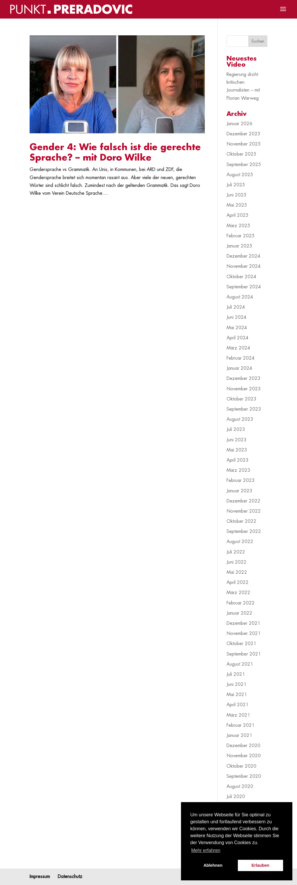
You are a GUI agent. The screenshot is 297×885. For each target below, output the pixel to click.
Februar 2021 (241, 725)
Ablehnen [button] (212, 865)
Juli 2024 (236, 307)
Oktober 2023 (241, 399)
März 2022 (238, 592)
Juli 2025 (236, 185)
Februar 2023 (241, 480)
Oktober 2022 (241, 521)
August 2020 (240, 786)
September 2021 (244, 654)
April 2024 (238, 338)
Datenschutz (70, 876)
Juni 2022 (237, 562)
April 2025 (238, 215)
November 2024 (244, 266)
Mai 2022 (237, 572)
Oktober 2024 (241, 276)
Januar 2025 (239, 246)
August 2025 (240, 174)
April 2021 (238, 704)
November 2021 (244, 633)
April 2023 (238, 460)
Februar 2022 (241, 603)
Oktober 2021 (241, 643)
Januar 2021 (239, 735)
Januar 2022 (239, 613)
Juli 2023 (236, 429)
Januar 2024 (239, 368)
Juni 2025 (237, 195)
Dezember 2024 (243, 256)
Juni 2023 (237, 440)
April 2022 (238, 582)
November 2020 (244, 755)
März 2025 (238, 225)
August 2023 (240, 419)
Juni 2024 (237, 317)
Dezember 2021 (243, 623)
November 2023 (244, 389)
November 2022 (244, 511)
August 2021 (240, 664)
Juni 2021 (237, 684)
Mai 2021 (237, 694)
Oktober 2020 (241, 766)
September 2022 (244, 531)
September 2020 (244, 776)
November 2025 (244, 144)
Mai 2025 (237, 205)
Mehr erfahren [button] (205, 850)
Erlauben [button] (260, 865)
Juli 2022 (236, 552)
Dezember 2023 (243, 378)
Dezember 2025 (243, 134)
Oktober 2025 (241, 154)
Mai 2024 (237, 327)
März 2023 (238, 470)
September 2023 (244, 409)
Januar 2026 (239, 123)
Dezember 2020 (243, 745)
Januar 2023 (239, 491)
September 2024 (244, 287)
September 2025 (244, 164)
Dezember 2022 (243, 501)
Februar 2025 (241, 236)
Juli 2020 (236, 796)
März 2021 (238, 715)
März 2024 (238, 348)
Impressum (40, 876)
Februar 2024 (241, 358)
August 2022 (240, 541)
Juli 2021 (236, 674)
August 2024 (240, 297)
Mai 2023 (237, 450)
